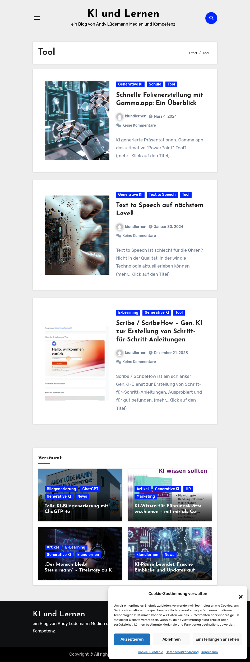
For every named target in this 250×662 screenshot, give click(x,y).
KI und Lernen (123, 14)
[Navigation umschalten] (37, 18)
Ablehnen (172, 639)
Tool (171, 84)
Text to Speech (162, 194)
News (82, 496)
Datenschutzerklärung (182, 652)
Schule (155, 84)
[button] (238, 594)
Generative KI (130, 84)
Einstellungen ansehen (217, 639)
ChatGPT (90, 489)
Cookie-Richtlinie (150, 652)
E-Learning (128, 312)
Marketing (146, 496)
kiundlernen (131, 116)
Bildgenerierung (61, 489)
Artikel (143, 489)
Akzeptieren (132, 639)
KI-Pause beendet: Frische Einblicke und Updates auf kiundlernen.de (165, 570)
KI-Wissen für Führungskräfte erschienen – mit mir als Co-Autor (168, 512)
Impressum (209, 652)
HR (188, 489)
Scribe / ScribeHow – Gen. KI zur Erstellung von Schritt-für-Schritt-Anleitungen (159, 331)
